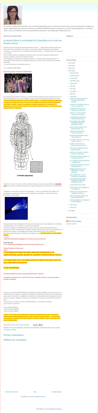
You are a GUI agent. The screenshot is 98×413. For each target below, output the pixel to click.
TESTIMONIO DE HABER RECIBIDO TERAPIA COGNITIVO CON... (77, 122)
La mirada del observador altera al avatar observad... (80, 165)
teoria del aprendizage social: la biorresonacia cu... (79, 136)
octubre (72, 78)
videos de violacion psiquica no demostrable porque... (79, 196)
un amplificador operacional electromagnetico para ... (78, 117)
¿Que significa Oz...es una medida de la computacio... (78, 175)
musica (58, 327)
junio (71, 88)
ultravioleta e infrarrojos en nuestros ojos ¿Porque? (77, 109)
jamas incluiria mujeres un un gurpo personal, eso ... (78, 127)
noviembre (73, 75)
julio (71, 86)
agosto (72, 83)
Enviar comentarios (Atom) (37, 396)
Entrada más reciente (11, 392)
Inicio (34, 392)
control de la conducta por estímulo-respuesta (77, 132)
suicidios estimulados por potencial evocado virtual (78, 144)
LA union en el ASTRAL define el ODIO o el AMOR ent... (79, 105)
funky (53, 327)
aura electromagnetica (16, 327)
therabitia (13, 330)
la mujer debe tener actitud (77, 185)
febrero (72, 205)
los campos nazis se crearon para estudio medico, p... (79, 140)
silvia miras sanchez (74, 221)
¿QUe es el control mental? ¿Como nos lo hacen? (78, 113)
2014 (70, 68)
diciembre (73, 73)
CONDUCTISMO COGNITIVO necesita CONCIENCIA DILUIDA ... (78, 100)
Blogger (59, 409)
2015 (70, 65)
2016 (70, 63)
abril (71, 94)
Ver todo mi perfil (71, 224)
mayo (72, 91)
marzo (72, 96)
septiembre (73, 81)
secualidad (7, 330)
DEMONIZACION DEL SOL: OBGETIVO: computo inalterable (78, 170)
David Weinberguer (45, 327)
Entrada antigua (56, 392)
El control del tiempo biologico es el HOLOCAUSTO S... (79, 157)
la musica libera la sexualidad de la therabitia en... (79, 188)
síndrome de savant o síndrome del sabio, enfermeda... (79, 153)
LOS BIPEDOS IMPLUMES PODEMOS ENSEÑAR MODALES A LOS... (78, 180)
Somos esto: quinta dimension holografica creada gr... (78, 192)
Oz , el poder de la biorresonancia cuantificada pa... (80, 161)
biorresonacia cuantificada (31, 327)
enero (72, 207)
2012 (70, 210)
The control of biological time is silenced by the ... (79, 148)
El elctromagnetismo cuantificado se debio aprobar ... (79, 200)
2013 (70, 71)
